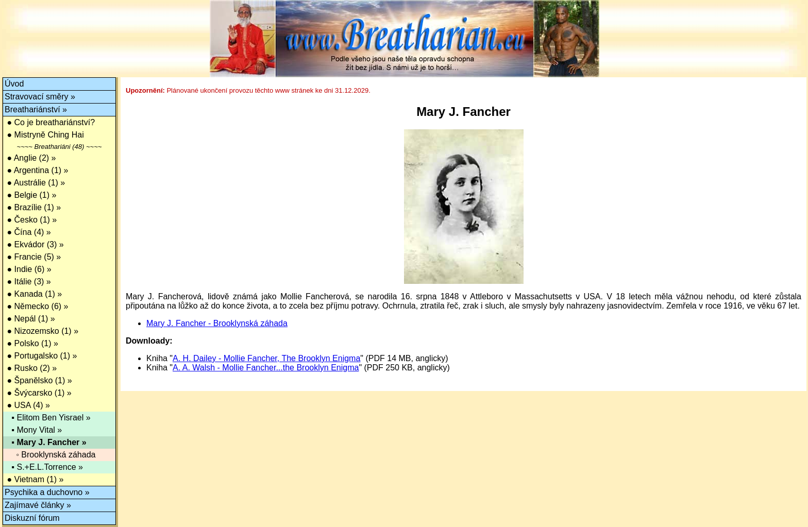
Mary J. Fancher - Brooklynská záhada (217, 323)
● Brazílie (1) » (33, 207)
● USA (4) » (27, 405)
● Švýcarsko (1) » (38, 392)
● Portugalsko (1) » (41, 355)
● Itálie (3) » (28, 281)
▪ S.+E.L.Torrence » (44, 467)
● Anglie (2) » (30, 158)
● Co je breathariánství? (50, 122)
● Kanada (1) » (33, 294)
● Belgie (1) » (30, 195)
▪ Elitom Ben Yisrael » (48, 417)
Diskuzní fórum (32, 518)
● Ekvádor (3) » (34, 244)
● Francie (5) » (33, 256)
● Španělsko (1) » (38, 380)
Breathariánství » (36, 109)
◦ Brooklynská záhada (50, 454)
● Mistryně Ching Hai (44, 134)
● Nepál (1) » (30, 318)
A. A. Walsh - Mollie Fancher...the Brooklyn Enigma (266, 367)
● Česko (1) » (31, 219)
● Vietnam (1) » (34, 479)
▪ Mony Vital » (33, 430)
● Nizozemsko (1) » (41, 331)
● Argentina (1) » (37, 170)
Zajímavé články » (38, 505)
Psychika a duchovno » (47, 492)
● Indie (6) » (28, 269)
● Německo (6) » (36, 306)
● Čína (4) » (28, 232)
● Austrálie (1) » (35, 182)
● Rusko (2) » (31, 368)
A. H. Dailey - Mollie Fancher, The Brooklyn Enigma (266, 358)
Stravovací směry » (40, 96)
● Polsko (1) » (31, 343)
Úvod (14, 83)
